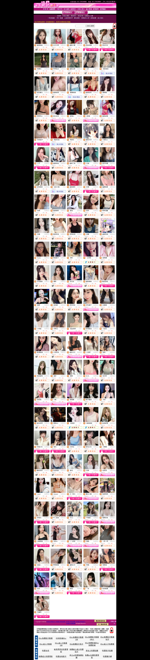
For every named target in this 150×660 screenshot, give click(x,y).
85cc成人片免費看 (107, 644)
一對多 (113, 69)
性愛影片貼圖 (107, 651)
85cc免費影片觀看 (46, 638)
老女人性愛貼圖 (92, 651)
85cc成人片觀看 (46, 644)
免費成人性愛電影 (46, 656)
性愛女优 (45, 651)
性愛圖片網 (107, 656)
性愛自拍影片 (61, 656)
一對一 (48, 140)
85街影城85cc (61, 638)
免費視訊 (47, 45)
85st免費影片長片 (76, 644)
